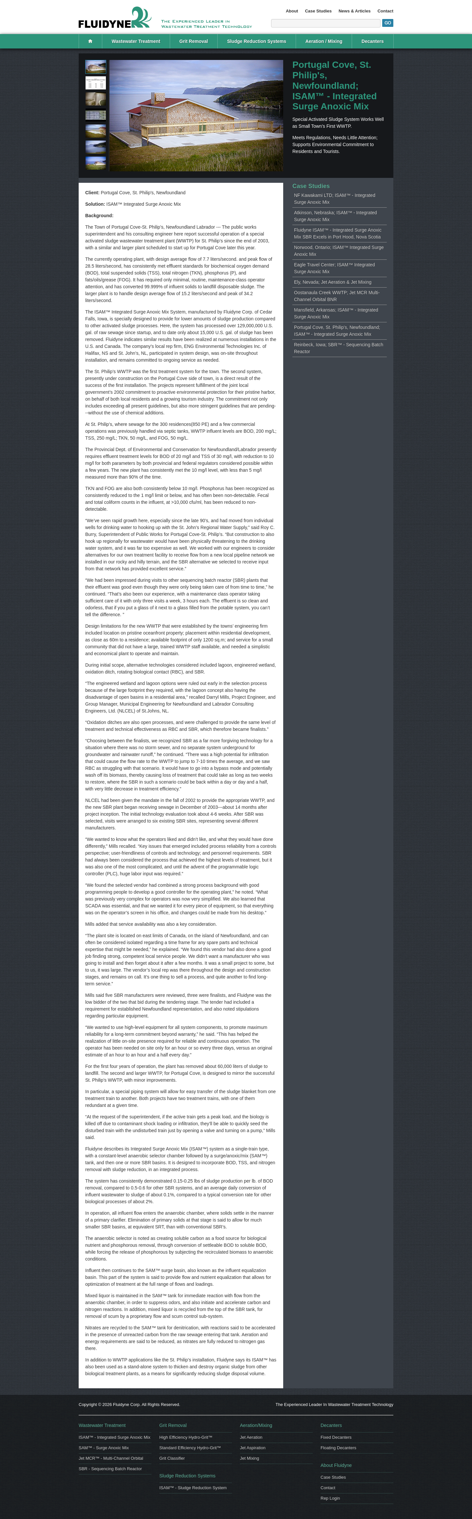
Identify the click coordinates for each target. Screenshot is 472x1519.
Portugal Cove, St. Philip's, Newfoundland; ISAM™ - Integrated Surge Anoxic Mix (337, 331)
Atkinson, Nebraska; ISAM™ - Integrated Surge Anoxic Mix (335, 216)
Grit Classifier (172, 1458)
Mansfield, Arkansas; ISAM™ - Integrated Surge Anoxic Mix (336, 313)
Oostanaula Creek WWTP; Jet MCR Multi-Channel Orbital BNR (337, 296)
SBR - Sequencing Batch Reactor (110, 1468)
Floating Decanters (338, 1447)
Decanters (373, 41)
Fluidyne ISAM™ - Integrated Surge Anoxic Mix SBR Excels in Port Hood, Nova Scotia (338, 233)
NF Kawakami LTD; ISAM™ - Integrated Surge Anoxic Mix (334, 199)
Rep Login (330, 1498)
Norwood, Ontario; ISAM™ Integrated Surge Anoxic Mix (339, 251)
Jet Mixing (249, 1458)
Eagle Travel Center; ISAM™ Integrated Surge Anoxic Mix (334, 268)
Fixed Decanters (336, 1437)
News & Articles (355, 11)
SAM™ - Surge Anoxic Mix (104, 1447)
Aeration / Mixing (324, 41)
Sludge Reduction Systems (256, 41)
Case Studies (318, 11)
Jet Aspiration (253, 1447)
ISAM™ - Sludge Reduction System (193, 1487)
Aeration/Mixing (256, 1425)
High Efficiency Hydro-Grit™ (185, 1437)
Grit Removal (193, 41)
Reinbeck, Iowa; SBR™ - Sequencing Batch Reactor (338, 348)
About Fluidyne (336, 1465)
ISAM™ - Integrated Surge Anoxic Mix (114, 1437)
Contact (385, 11)
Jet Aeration (251, 1437)
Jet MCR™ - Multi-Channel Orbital (111, 1458)
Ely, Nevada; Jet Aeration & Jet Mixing (332, 282)
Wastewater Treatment (136, 41)
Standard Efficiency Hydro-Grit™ (190, 1447)
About (292, 11)
